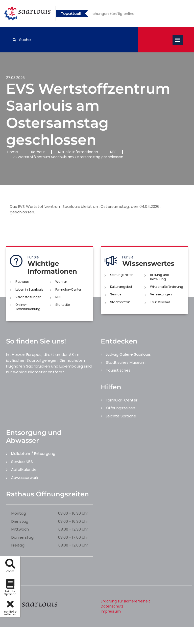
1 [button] (109, 14)
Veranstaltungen (28, 297)
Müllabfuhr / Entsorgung (33, 453)
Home (12, 151)
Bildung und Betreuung (159, 277)
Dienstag (19, 521)
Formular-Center (68, 289)
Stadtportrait (120, 302)
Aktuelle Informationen (78, 151)
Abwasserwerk (24, 477)
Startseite (62, 304)
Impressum (111, 611)
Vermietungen (161, 294)
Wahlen (61, 281)
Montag (18, 513)
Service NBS (22, 461)
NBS (113, 151)
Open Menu (178, 40)
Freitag (18, 545)
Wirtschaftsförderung (166, 287)
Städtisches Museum (126, 362)
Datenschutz (112, 606)
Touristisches (160, 302)
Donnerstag (22, 537)
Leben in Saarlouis (29, 289)
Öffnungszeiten (121, 275)
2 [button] (116, 14)
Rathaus (38, 151)
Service (115, 294)
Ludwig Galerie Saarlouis (128, 354)
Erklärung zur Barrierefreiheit (125, 601)
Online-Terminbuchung (27, 306)
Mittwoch (20, 529)
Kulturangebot (121, 287)
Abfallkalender (24, 469)
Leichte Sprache (121, 416)
